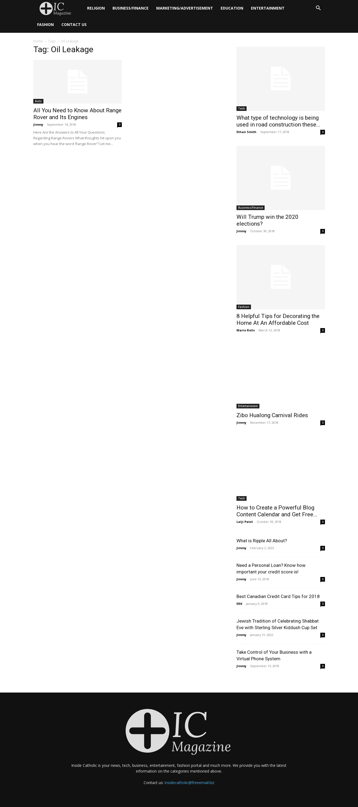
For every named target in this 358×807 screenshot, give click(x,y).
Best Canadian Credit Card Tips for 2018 (278, 596)
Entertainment (268, 8)
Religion (96, 8)
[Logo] (58, 8)
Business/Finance (131, 8)
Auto (38, 101)
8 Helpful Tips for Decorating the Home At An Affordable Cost (277, 319)
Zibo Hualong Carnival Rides (272, 415)
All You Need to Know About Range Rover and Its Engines (77, 113)
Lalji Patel (244, 522)
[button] (318, 8)
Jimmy (38, 124)
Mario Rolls (245, 330)
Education (232, 8)
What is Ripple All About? (261, 540)
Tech (241, 108)
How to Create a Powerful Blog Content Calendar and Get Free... (276, 511)
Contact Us (74, 24)
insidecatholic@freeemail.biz (189, 782)
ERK (239, 604)
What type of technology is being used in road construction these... (278, 121)
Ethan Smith (246, 132)
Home (38, 41)
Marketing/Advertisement (184, 8)
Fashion (45, 24)
